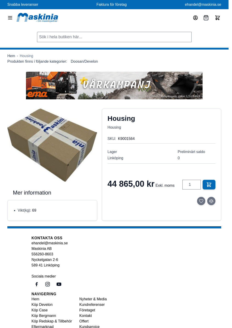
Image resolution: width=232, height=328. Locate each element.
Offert (84, 321)
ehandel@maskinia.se (203, 4)
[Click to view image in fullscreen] (52, 145)
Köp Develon (42, 305)
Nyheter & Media (93, 299)
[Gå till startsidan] (11, 56)
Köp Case (40, 310)
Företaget (87, 310)
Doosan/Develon (84, 61)
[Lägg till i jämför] (211, 201)
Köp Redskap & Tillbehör (52, 321)
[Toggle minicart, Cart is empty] (217, 17)
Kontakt (85, 316)
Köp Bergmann (44, 316)
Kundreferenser (92, 305)
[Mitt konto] (195, 17)
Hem (35, 299)
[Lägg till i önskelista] (201, 201)
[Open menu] (10, 18)
